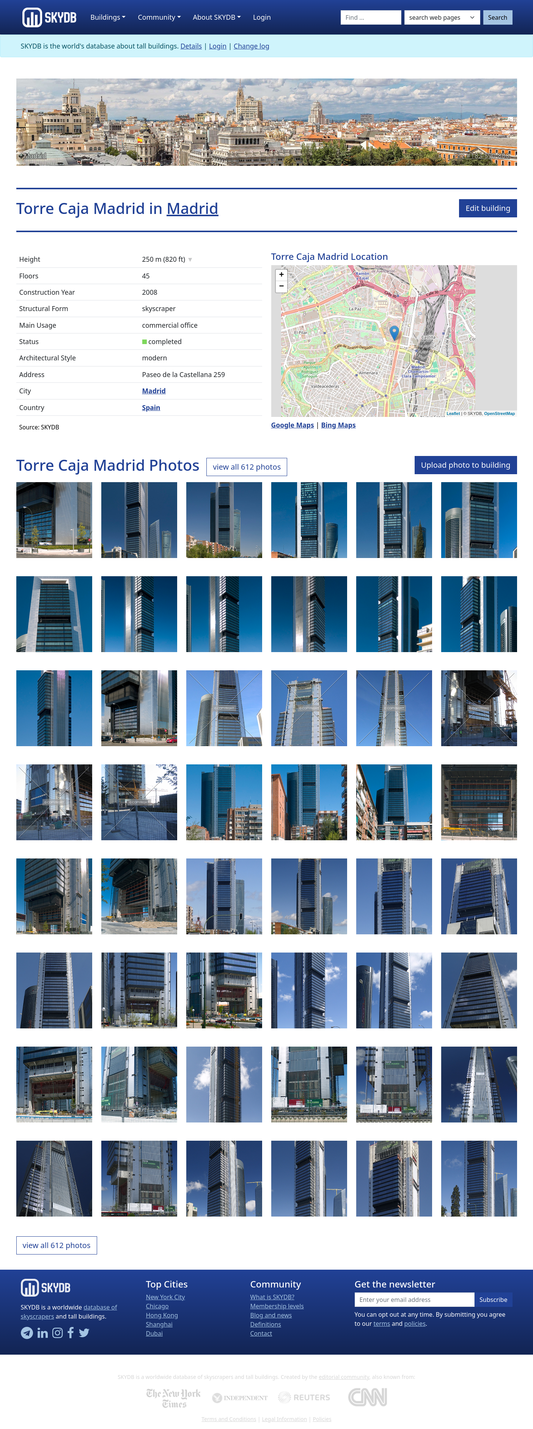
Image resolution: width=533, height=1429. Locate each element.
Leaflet (453, 413)
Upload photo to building (466, 465)
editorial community (344, 1376)
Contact (261, 1333)
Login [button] (262, 17)
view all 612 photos (247, 467)
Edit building (487, 208)
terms (381, 1323)
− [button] (281, 286)
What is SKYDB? (272, 1297)
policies (415, 1323)
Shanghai (159, 1324)
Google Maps (292, 424)
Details (191, 45)
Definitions (265, 1324)
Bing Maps (338, 424)
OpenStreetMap (499, 413)
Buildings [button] (105, 17)
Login (217, 45)
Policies (322, 1419)
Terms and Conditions (228, 1419)
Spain (151, 407)
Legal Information (284, 1419)
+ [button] (281, 275)
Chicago (157, 1306)
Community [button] (156, 17)
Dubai (154, 1333)
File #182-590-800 (481, 155)
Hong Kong (162, 1315)
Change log (251, 45)
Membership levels (277, 1306)
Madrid (35, 155)
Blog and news (271, 1315)
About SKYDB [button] (214, 17)
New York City (165, 1297)
